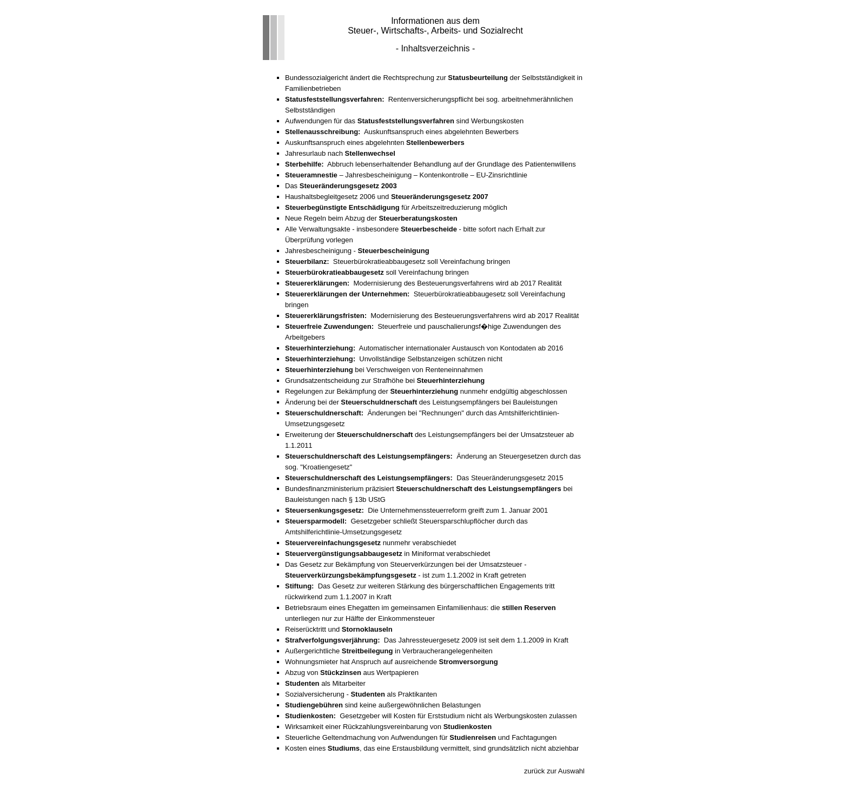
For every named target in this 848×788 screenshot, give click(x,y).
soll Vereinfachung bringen (377, 272)
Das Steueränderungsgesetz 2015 (424, 478)
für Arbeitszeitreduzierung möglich (396, 207)
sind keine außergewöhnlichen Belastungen (383, 705)
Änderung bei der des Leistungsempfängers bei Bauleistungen (421, 402)
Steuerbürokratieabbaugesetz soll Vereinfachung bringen (397, 261)
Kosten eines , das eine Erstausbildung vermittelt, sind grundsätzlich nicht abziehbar (432, 748)
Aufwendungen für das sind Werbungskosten (404, 121)
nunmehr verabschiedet (370, 543)
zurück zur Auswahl (554, 771)
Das (341, 186)
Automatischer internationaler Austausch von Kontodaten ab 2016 (424, 348)
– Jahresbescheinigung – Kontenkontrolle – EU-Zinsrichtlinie (406, 175)
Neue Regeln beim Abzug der (371, 218)
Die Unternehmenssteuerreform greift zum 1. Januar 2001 (416, 510)
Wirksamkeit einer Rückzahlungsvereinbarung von (388, 727)
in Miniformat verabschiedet (387, 553)
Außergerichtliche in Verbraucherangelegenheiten (389, 651)
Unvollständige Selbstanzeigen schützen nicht (393, 359)
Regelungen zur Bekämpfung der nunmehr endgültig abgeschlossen (426, 391)
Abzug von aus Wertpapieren (352, 672)
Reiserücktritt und (339, 629)
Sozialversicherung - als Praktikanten (361, 694)
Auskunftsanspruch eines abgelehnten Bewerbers (402, 132)
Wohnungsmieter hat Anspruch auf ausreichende (391, 662)
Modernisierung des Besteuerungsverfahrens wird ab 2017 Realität (423, 283)
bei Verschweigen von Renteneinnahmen (384, 370)
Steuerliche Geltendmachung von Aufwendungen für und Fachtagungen (420, 737)
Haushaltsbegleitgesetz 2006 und (386, 197)
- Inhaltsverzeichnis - (435, 48)
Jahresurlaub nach (340, 153)
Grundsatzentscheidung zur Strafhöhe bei (385, 380)
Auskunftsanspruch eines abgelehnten (375, 142)
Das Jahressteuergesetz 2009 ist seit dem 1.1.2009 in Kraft (426, 640)
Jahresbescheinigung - (357, 251)
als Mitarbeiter (325, 683)
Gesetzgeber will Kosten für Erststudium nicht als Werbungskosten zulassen (431, 716)
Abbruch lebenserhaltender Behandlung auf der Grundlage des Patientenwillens (430, 164)
